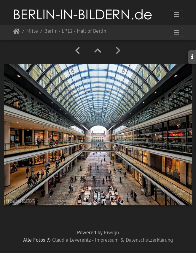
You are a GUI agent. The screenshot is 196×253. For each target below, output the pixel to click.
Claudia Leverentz (71, 240)
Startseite (16, 32)
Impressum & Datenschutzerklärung (134, 240)
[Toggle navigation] (176, 14)
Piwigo (111, 232)
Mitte (32, 31)
